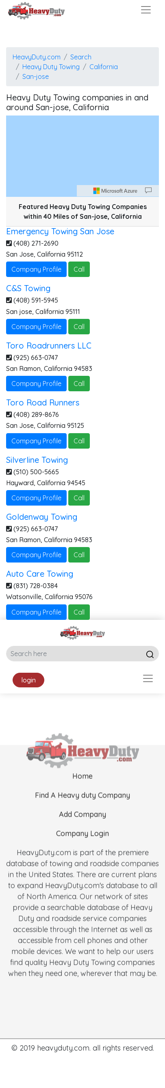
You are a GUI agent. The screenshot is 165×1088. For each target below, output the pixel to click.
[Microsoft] (115, 191)
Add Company (82, 830)
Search (80, 57)
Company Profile (36, 269)
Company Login (82, 849)
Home (82, 792)
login (28, 680)
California (103, 67)
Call (79, 269)
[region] (82, 156)
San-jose (35, 76)
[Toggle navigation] (146, 9)
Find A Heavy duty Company (82, 811)
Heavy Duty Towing (51, 67)
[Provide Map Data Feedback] (148, 191)
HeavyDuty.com (37, 57)
